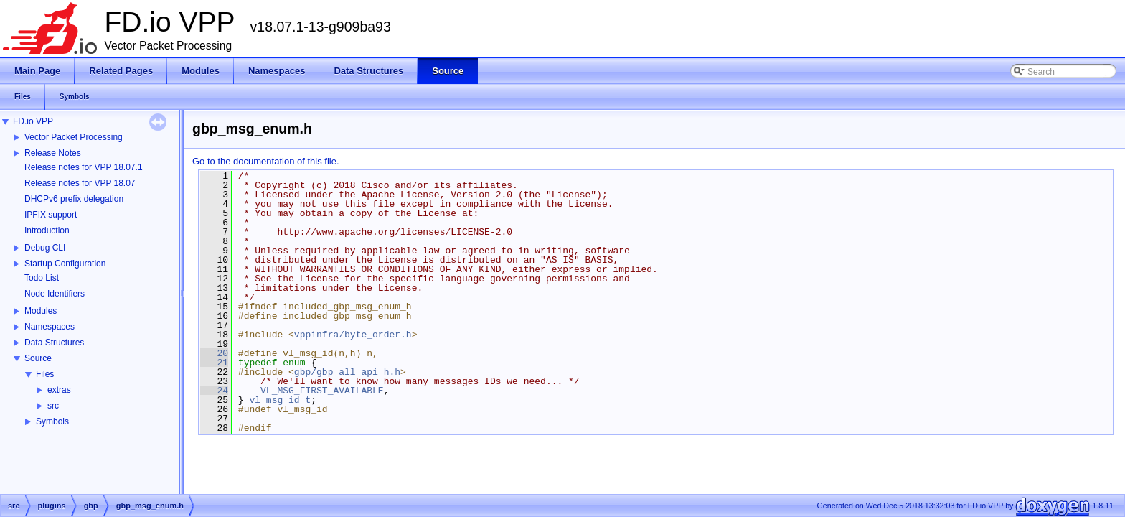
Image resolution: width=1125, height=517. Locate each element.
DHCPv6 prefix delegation (73, 199)
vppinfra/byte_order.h (353, 334)
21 (214, 362)
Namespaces (49, 327)
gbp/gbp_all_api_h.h (347, 371)
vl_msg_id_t (280, 399)
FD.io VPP (33, 121)
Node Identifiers (54, 294)
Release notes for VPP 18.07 (80, 183)
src (53, 406)
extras (59, 390)
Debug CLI (44, 248)
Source (38, 358)
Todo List (41, 278)
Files (45, 374)
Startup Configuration (64, 263)
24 (214, 390)
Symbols (52, 421)
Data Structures (54, 342)
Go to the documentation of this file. (265, 161)
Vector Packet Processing (73, 137)
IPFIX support (50, 215)
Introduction (47, 230)
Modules (40, 311)
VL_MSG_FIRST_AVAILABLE (322, 390)
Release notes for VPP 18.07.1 (83, 167)
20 (214, 353)
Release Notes (52, 153)
